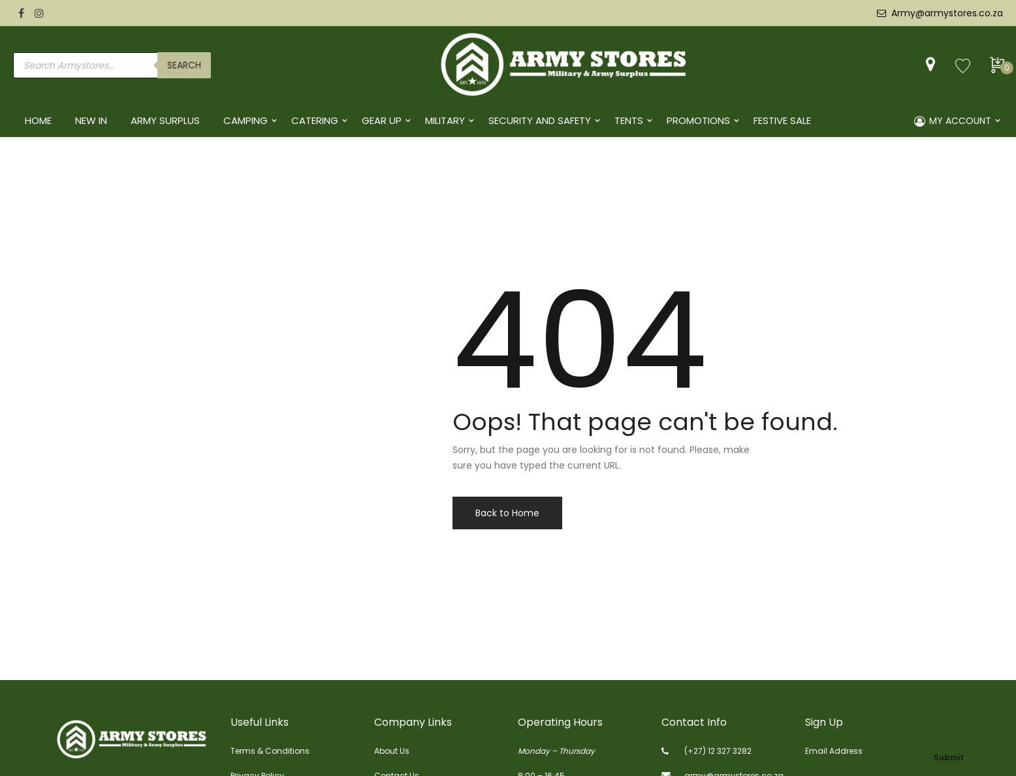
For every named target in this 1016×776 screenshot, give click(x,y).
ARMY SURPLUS (165, 120)
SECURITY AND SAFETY (539, 120)
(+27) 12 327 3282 (718, 750)
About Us (391, 750)
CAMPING (245, 120)
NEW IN (91, 120)
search (184, 65)
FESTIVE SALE (782, 120)
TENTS (628, 120)
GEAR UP (382, 120)
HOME (38, 120)
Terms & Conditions (270, 750)
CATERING (314, 120)
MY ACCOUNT (952, 120)
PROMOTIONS (698, 120)
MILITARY (445, 120)
